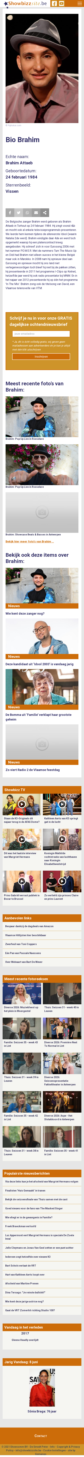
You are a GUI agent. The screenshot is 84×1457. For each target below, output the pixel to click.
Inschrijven (41, 356)
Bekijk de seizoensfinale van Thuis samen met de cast (36, 1199)
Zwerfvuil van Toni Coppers (21, 944)
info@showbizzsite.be (28, 1450)
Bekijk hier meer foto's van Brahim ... (30, 541)
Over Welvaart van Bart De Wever (24, 962)
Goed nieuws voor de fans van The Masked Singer (34, 1208)
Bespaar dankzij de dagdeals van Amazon (29, 926)
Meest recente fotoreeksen (26, 979)
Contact (41, 1436)
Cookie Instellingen (54, 1450)
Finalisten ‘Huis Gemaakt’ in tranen (25, 1190)
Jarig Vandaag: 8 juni (21, 1362)
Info (52, 1446)
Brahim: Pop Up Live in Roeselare (25, 438)
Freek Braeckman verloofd (20, 1226)
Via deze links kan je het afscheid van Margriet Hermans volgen (41, 1181)
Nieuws (14, 606)
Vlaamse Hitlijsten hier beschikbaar (25, 935)
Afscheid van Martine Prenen (22, 1283)
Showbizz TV (14, 790)
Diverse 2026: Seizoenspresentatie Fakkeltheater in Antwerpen (60, 1081)
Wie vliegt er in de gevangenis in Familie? (28, 1217)
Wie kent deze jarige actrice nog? (24, 1301)
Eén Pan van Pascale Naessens (23, 953)
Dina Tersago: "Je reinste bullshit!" (25, 1292)
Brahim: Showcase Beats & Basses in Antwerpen (33, 534)
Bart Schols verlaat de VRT (20, 1265)
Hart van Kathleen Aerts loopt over (25, 1274)
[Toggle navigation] (80, 3)
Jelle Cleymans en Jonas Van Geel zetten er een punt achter (39, 1247)
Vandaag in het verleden (23, 1327)
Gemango (40, 1454)
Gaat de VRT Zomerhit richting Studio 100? (30, 1310)
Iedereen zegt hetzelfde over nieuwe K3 (28, 1256)
